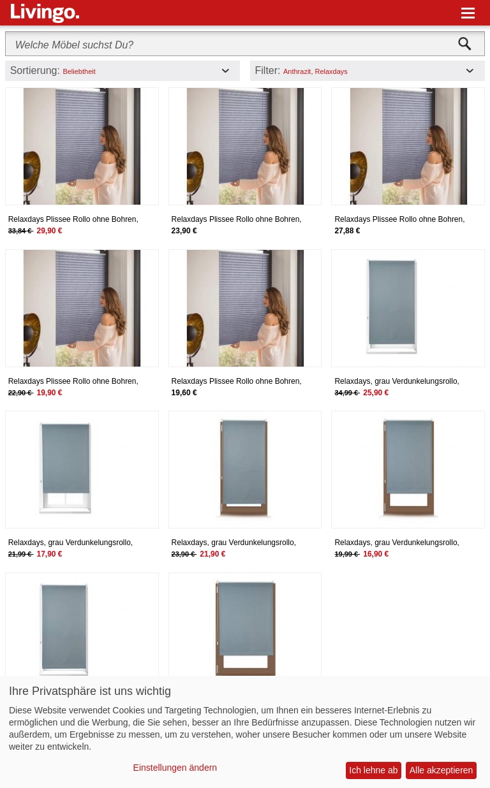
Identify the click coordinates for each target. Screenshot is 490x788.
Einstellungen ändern (175, 767)
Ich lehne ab (373, 770)
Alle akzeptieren (441, 770)
